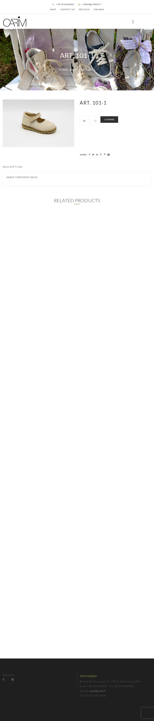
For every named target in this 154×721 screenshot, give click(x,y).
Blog (74, 69)
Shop (53, 9)
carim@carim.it (92, 4)
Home (63, 69)
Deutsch (84, 9)
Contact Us (67, 9)
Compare (109, 119)
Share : (83, 154)
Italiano (99, 9)
